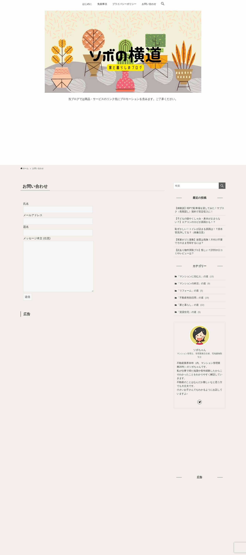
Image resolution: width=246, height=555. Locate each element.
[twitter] (199, 402)
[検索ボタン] (162, 4)
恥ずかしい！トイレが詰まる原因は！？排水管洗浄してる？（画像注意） (199, 231)
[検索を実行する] (222, 185)
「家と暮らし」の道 (190, 304)
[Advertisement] (123, 134)
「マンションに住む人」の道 (195, 276)
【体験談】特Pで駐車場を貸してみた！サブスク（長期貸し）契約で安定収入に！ (199, 210)
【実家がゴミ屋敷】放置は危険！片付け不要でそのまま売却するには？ (199, 241)
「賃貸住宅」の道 (189, 312)
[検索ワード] (200, 185)
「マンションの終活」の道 (193, 283)
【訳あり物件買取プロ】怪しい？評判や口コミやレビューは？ (199, 252)
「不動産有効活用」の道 (193, 297)
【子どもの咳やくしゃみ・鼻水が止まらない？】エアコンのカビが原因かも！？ (197, 220)
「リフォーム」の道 (190, 290)
